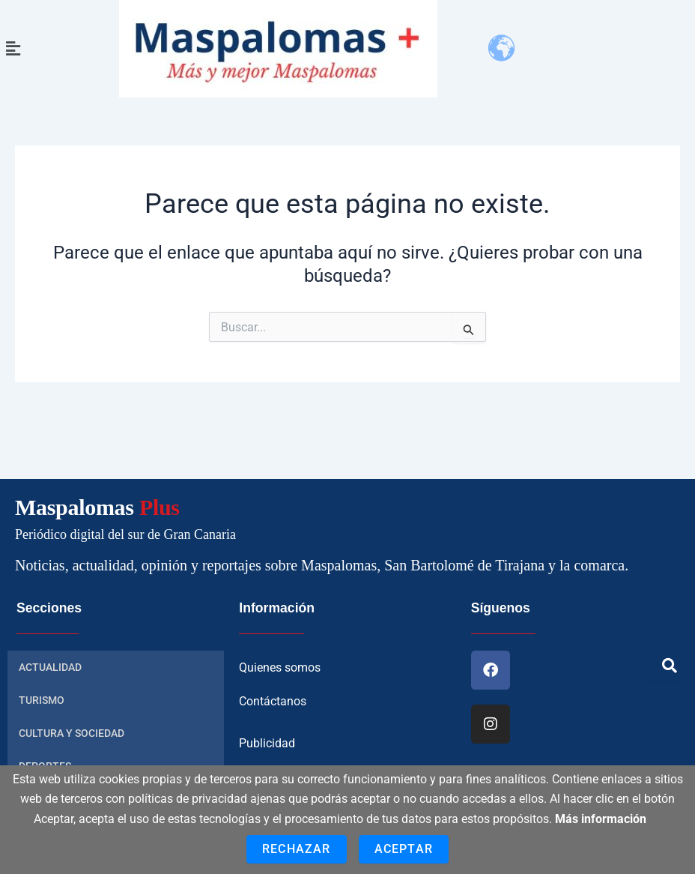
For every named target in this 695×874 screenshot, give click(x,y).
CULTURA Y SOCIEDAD (71, 732)
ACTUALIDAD (50, 666)
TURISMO (41, 699)
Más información (600, 819)
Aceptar (403, 849)
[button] (12, 48)
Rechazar (296, 849)
